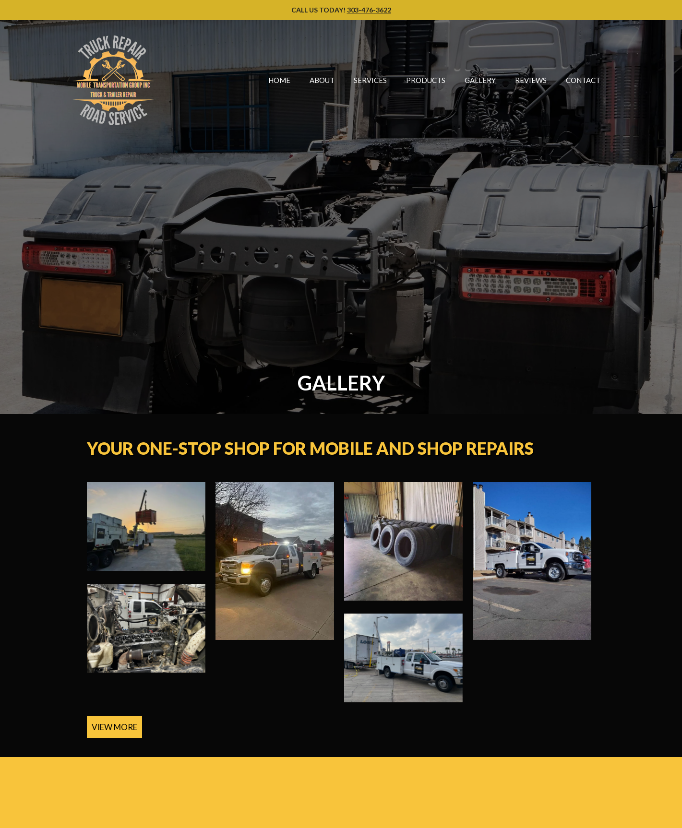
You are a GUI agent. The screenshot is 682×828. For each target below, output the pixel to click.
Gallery (480, 80)
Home (279, 80)
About (322, 80)
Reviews (531, 80)
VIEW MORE (114, 727)
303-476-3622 (369, 10)
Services (370, 80)
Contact (583, 80)
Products (425, 80)
